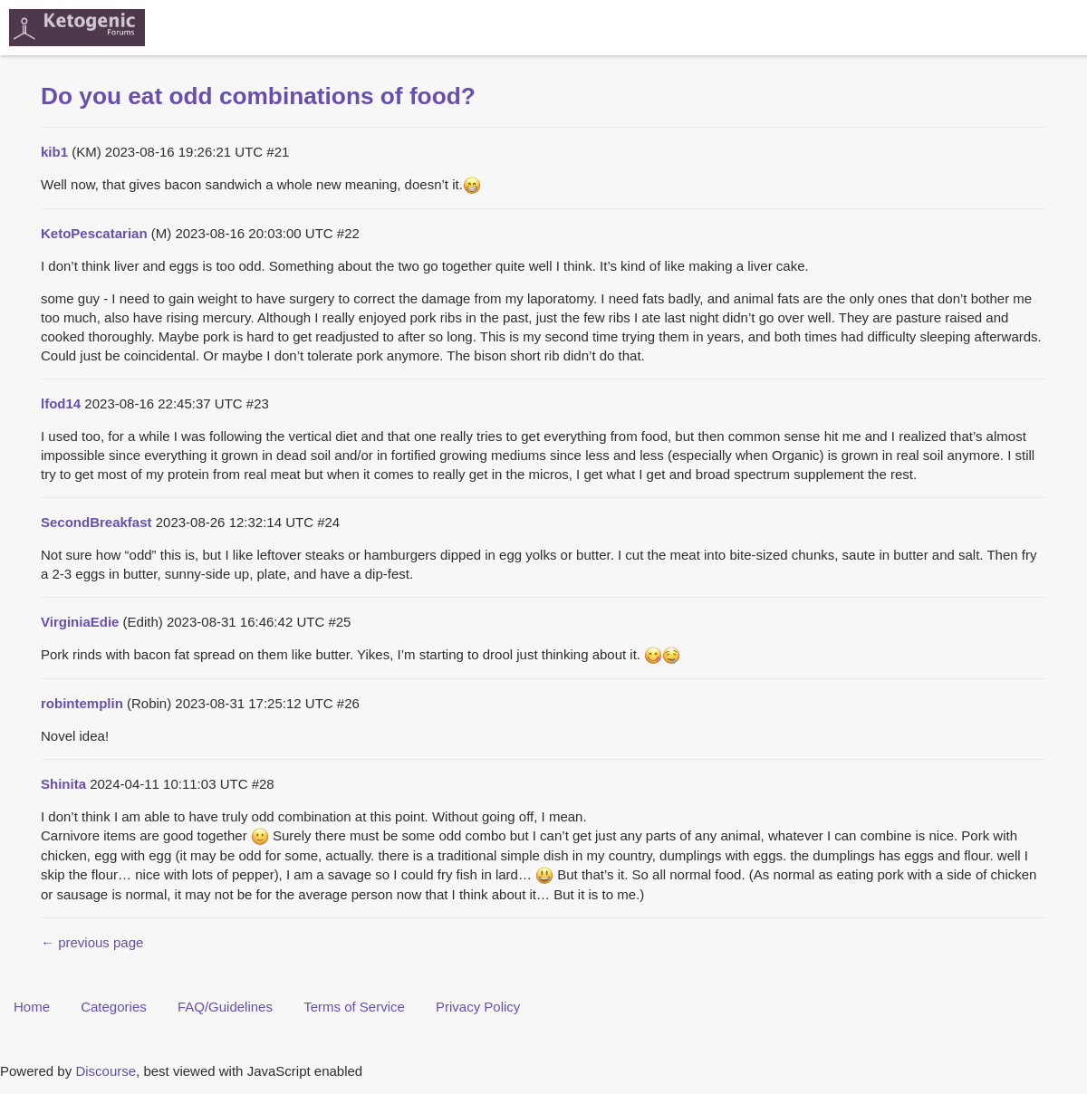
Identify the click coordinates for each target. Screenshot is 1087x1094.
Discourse (105, 1071)
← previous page (92, 942)
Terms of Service (354, 1006)
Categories (114, 1006)
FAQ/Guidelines (225, 1006)
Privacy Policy (478, 1006)
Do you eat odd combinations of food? (258, 96)
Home (32, 1006)
